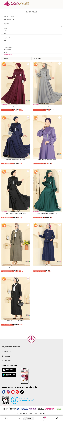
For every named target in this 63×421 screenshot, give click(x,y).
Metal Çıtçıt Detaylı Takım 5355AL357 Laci (47, 267)
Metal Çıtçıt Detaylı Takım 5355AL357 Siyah (15, 320)
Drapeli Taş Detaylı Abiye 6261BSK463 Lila (47, 159)
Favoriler (19, 418)
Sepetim (44, 418)
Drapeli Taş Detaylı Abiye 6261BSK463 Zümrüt (47, 213)
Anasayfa (6, 418)
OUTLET (5, 52)
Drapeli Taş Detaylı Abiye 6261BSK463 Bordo (16, 106)
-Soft (21, 412)
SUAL (5, 40)
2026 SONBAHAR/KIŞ (9, 17)
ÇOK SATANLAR (7, 50)
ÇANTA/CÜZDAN (8, 47)
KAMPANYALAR (8, 54)
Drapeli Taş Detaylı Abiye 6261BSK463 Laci (15, 159)
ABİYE (5, 31)
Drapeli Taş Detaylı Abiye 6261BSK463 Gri (47, 106)
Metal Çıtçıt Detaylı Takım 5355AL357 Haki (15, 267)
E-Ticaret (25, 412)
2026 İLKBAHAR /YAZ (9, 19)
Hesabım (57, 418)
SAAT (5, 33)
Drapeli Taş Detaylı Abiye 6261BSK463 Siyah (15, 213)
